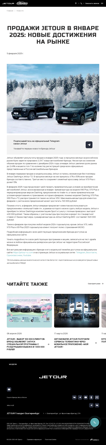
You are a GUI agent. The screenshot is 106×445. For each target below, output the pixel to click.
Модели (13, 364)
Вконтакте (91, 252)
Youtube (27, 255)
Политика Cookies (50, 439)
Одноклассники (14, 255)
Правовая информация (34, 439)
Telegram (80, 252)
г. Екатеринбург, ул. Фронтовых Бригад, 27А (63, 413)
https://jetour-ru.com (23, 252)
